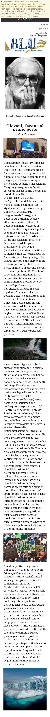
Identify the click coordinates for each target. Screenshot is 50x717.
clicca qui (5, 13)
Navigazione (25, 19)
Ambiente (43, 28)
